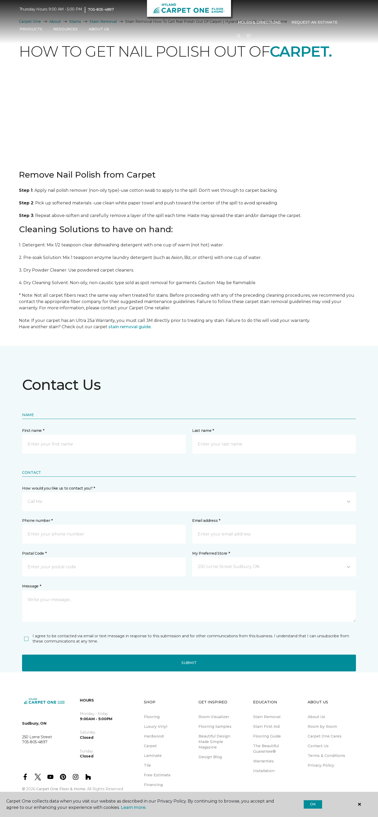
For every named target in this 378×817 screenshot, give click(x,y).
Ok (313, 804)
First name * (33, 430)
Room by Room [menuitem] (322, 726)
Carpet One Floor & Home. (61, 789)
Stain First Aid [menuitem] (266, 726)
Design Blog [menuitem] (210, 757)
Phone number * (37, 520)
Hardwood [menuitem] (154, 736)
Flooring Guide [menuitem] (267, 736)
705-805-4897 (101, 9)
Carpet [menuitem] (150, 746)
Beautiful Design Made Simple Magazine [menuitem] (214, 742)
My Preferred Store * (211, 553)
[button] (239, 36)
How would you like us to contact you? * (58, 488)
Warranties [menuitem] (263, 761)
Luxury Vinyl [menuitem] (155, 726)
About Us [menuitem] (316, 716)
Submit (189, 662)
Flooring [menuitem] (152, 716)
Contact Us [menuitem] (318, 746)
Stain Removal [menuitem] (266, 716)
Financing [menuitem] (153, 784)
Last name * (203, 430)
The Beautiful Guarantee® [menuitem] (266, 749)
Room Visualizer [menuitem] (213, 716)
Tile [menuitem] (147, 765)
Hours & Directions (259, 22)
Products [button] (31, 29)
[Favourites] (249, 36)
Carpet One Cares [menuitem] (325, 736)
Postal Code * (34, 553)
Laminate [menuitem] (153, 755)
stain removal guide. (129, 326)
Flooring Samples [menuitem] (215, 726)
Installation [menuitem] (264, 770)
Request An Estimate (314, 22)
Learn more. (133, 807)
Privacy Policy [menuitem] (321, 765)
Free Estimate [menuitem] (157, 775)
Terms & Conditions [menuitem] (326, 755)
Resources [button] (65, 29)
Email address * (206, 520)
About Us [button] (99, 29)
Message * (31, 586)
